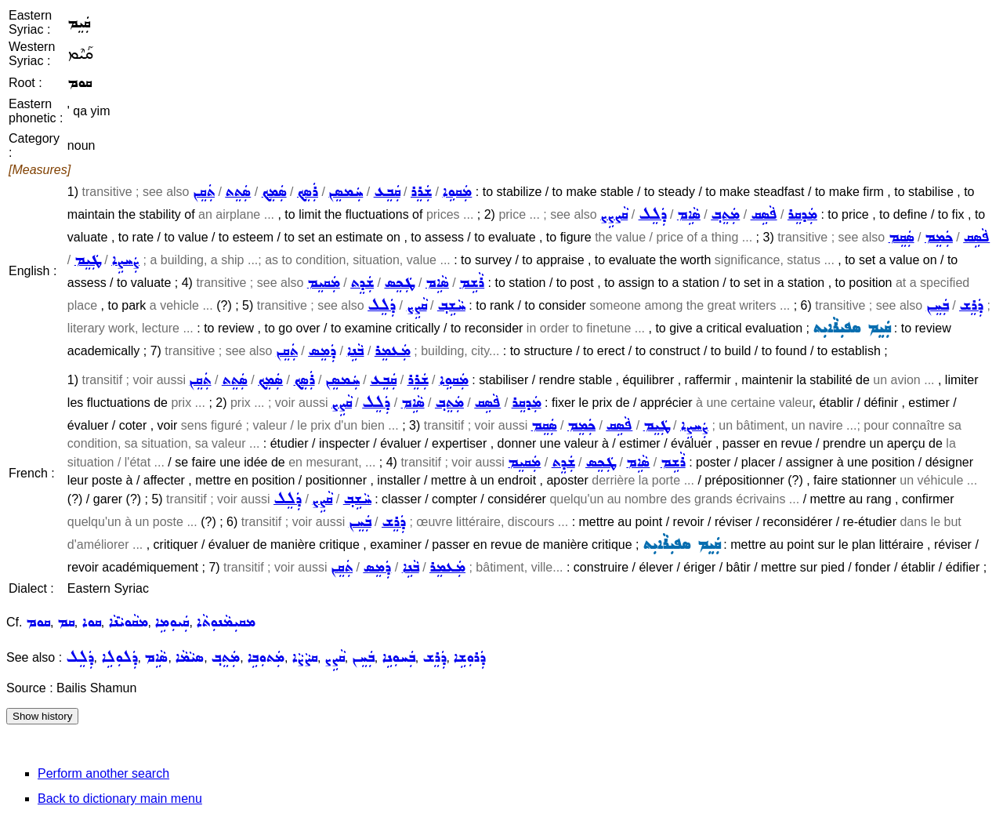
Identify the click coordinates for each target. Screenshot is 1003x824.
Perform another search (103, 773)
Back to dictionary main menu (120, 798)
